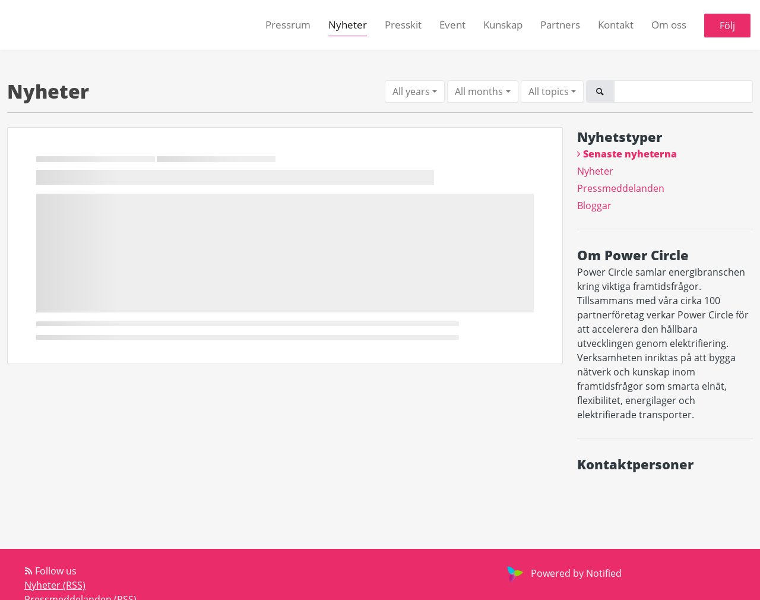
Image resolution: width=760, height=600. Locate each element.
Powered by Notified (563, 573)
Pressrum (288, 24)
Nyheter (347, 24)
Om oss (668, 24)
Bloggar (594, 205)
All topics (548, 91)
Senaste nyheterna (630, 153)
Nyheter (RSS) (55, 585)
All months (479, 91)
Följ (727, 25)
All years (411, 91)
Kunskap (502, 24)
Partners (560, 24)
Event (452, 24)
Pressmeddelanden (620, 188)
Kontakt (616, 24)
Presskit (403, 24)
